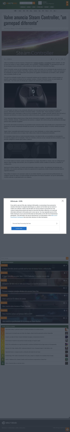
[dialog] (35, 216)
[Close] (63, 201)
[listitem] (35, 223)
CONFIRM (19, 228)
